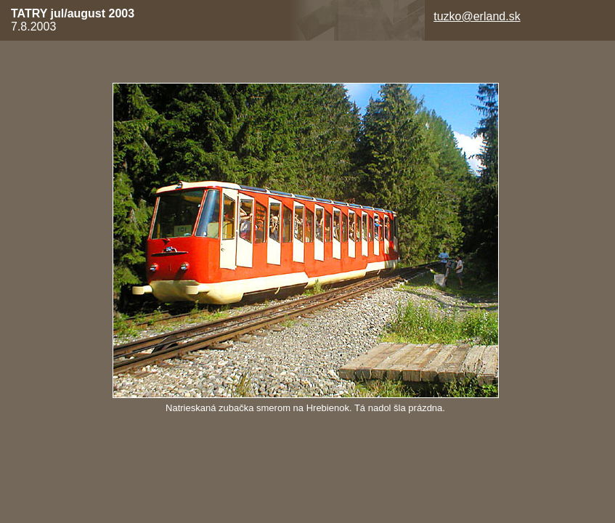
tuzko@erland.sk (476, 16)
